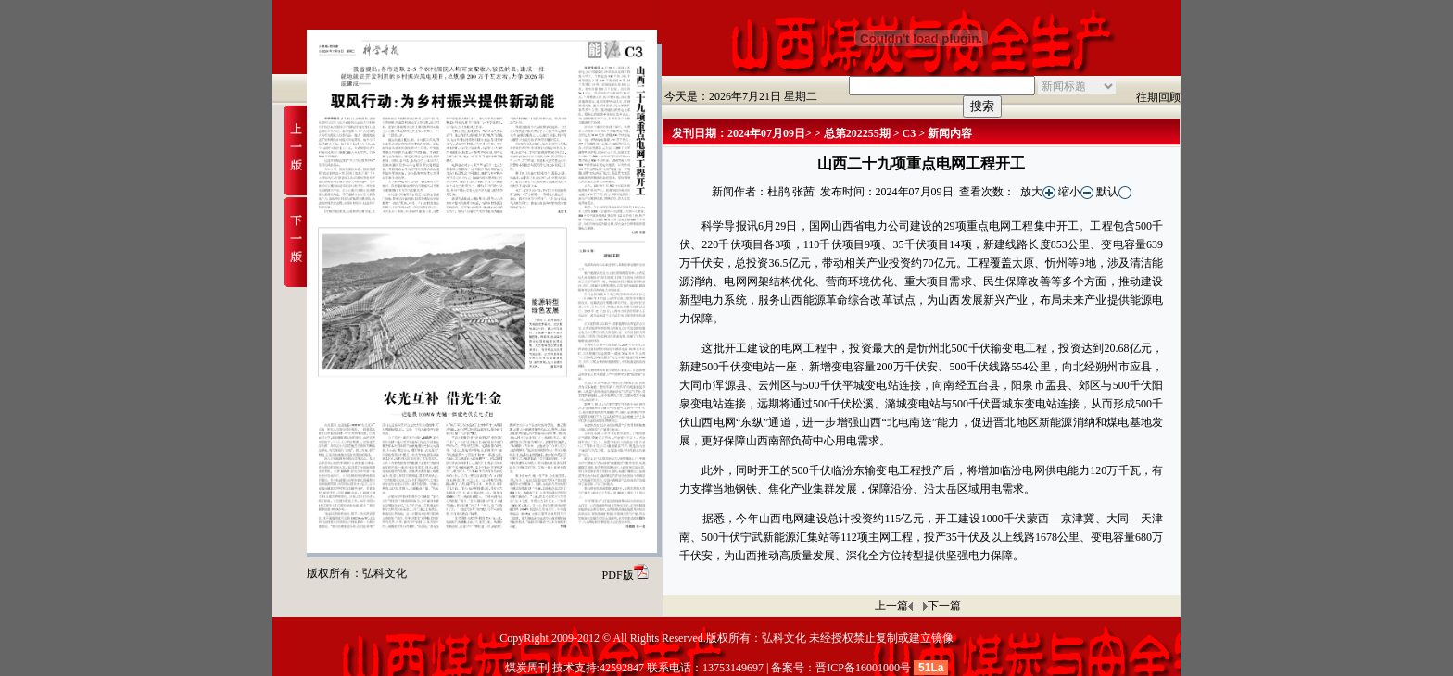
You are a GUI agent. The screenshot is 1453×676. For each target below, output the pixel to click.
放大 (1037, 191)
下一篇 (944, 605)
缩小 (1075, 191)
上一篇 (891, 605)
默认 (1113, 191)
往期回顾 (1158, 97)
